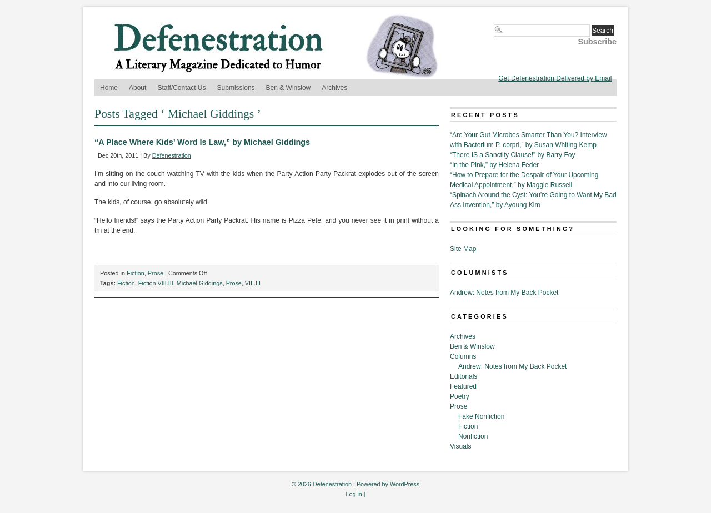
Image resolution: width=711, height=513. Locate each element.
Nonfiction (473, 436)
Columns (463, 356)
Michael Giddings (200, 283)
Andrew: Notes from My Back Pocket (504, 292)
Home (109, 88)
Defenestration (171, 155)
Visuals (460, 446)
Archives (334, 88)
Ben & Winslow (288, 88)
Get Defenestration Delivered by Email (555, 78)
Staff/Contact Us (181, 88)
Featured (463, 386)
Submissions (236, 88)
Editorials (463, 376)
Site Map (463, 249)
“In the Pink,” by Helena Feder (494, 165)
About (137, 88)
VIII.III (253, 283)
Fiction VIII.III (155, 283)
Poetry (459, 396)
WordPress (404, 484)
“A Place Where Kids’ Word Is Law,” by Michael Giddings (202, 142)
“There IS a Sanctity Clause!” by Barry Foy (512, 155)
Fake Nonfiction (481, 416)
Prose (155, 273)
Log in (354, 494)
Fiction (135, 273)
